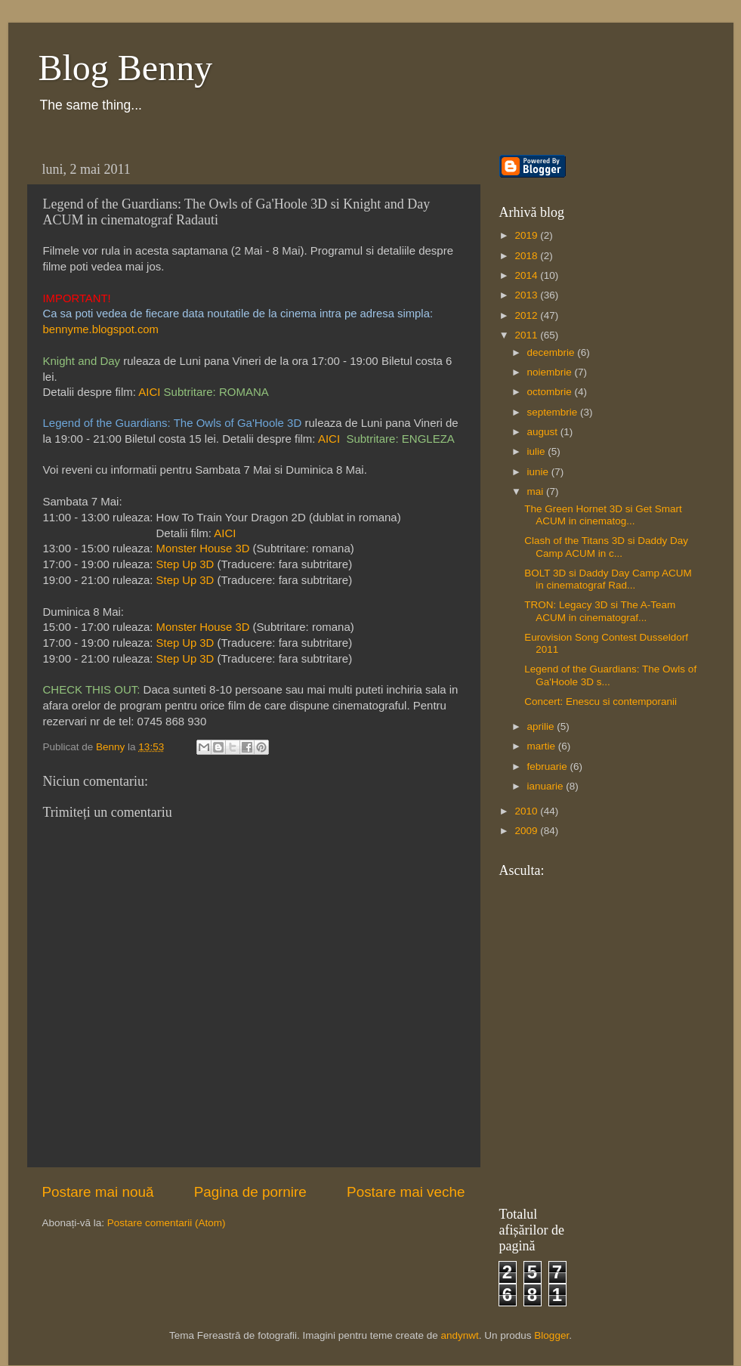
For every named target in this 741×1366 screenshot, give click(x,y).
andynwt (460, 1335)
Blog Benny (126, 68)
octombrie (551, 391)
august (543, 431)
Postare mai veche (406, 1192)
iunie (539, 471)
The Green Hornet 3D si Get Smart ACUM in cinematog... (603, 515)
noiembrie (551, 372)
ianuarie (547, 786)
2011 (527, 335)
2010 (527, 811)
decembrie (552, 352)
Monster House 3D (203, 548)
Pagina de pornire (250, 1192)
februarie (548, 766)
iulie (537, 451)
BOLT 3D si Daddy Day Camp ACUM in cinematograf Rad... (608, 579)
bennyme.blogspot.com (101, 329)
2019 (527, 235)
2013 (527, 295)
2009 (527, 830)
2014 (527, 275)
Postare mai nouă (98, 1192)
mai (537, 491)
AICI (149, 391)
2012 (527, 315)
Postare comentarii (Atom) (166, 1222)
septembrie (554, 412)
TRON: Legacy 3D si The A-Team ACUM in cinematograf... (599, 611)
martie (542, 746)
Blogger (551, 1335)
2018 (527, 255)
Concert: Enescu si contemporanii (600, 701)
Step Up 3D (185, 564)
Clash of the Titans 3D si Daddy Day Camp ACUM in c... (606, 546)
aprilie (542, 726)
